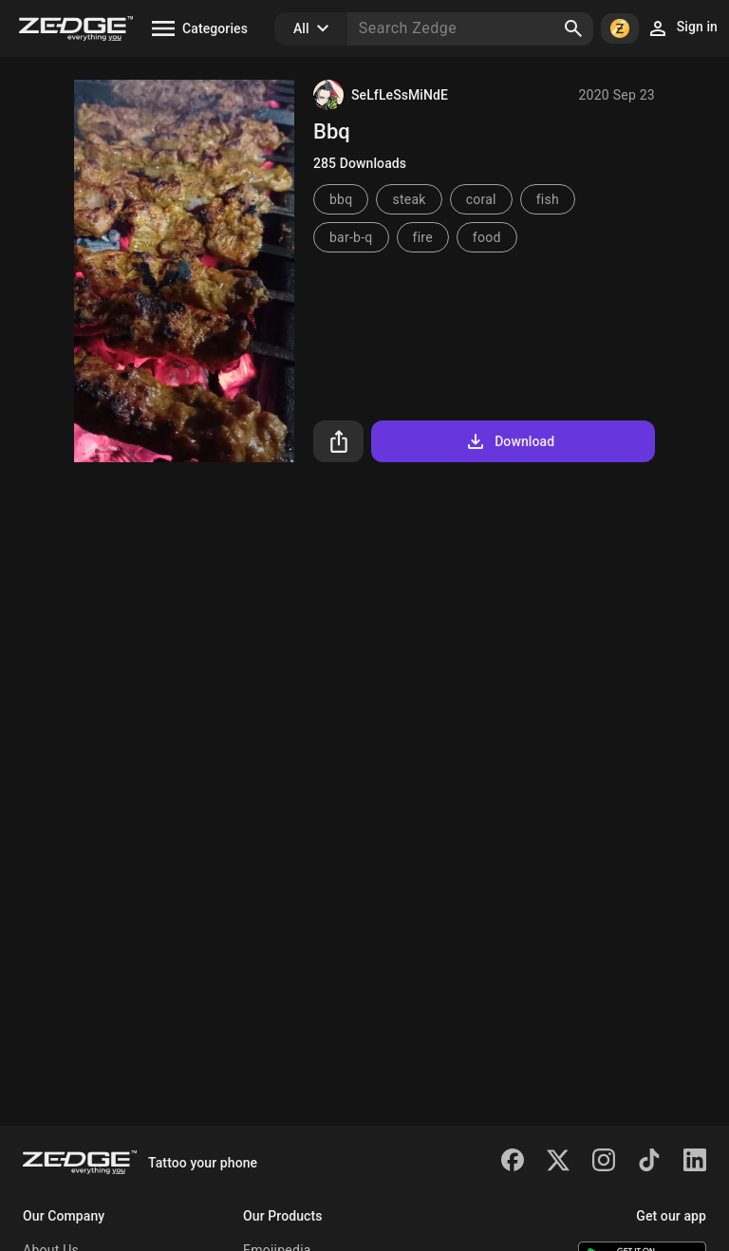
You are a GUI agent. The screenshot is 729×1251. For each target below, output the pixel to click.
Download (509, 441)
